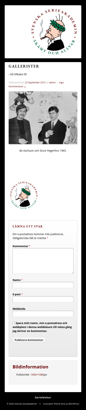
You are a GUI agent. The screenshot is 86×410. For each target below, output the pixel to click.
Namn (17, 284)
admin (52, 82)
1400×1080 (37, 379)
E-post (17, 299)
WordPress (74, 408)
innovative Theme (51, 408)
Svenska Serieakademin (25, 408)
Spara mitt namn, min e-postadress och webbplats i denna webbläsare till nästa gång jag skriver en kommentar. (42, 331)
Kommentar (21, 246)
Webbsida (19, 313)
